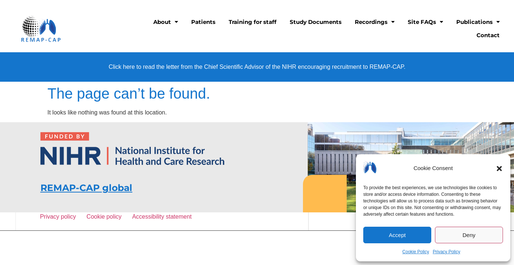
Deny (469, 235)
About (165, 21)
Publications (478, 21)
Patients (203, 21)
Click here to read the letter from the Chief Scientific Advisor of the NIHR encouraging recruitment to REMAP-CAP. (256, 67)
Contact (488, 35)
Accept (397, 235)
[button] (499, 168)
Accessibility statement (161, 216)
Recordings (375, 21)
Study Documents (316, 21)
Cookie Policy (415, 251)
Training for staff (252, 21)
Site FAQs (425, 21)
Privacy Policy (446, 251)
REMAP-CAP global (86, 187)
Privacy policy (59, 216)
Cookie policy (105, 216)
